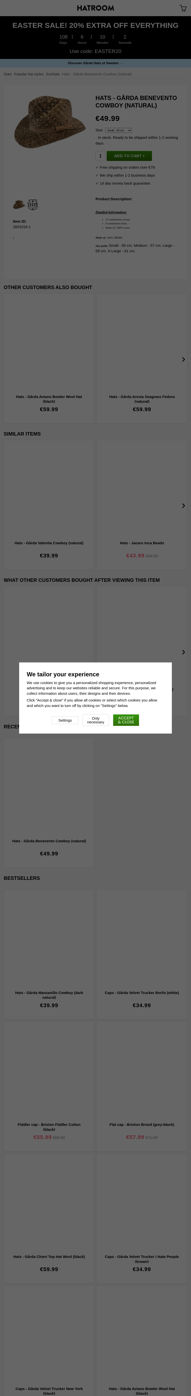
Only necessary (95, 720)
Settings (65, 720)
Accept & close (126, 720)
